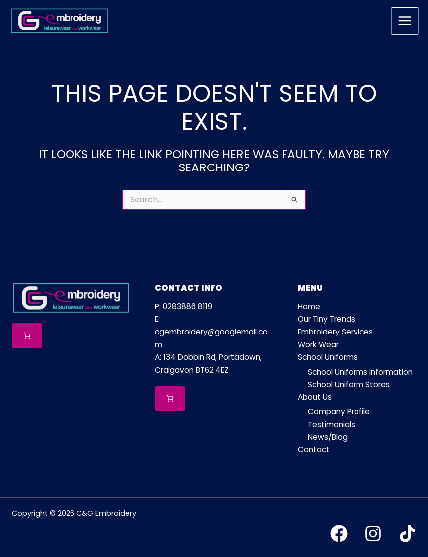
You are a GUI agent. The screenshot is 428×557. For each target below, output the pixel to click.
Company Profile (339, 411)
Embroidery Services (335, 332)
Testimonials (331, 424)
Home (309, 306)
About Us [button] (315, 397)
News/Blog (328, 437)
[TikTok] (407, 533)
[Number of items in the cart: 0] (27, 335)
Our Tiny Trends (326, 319)
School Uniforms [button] (327, 357)
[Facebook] (339, 533)
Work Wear (318, 344)
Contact (314, 450)
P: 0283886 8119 (183, 306)
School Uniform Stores (349, 384)
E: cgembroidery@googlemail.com (211, 331)
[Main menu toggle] (405, 21)
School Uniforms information (360, 372)
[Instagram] (373, 533)
